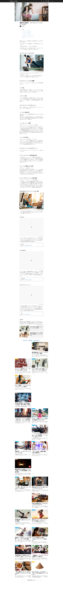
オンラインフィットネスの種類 (26, 32)
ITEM (32, 342)
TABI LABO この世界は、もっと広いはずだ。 (31, 340)
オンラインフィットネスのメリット (27, 33)
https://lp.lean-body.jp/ (28, 279)
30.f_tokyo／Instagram (41, 304)
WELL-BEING (33, 425)
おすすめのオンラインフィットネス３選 (28, 36)
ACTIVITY (16, 375)
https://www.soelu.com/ (28, 245)
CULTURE (16, 393)
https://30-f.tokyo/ (27, 314)
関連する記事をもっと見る (31, 580)
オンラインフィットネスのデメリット (27, 35)
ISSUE (33, 545)
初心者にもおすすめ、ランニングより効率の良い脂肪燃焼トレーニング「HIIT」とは (36, 334)
